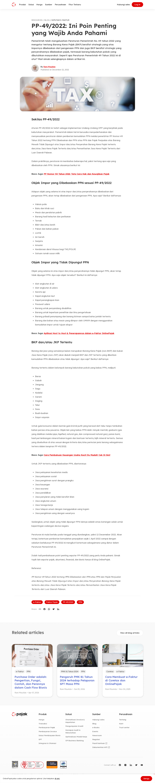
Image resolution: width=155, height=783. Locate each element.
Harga (41, 719)
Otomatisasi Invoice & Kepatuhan (75, 720)
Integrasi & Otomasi (47, 743)
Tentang (122, 719)
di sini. (57, 779)
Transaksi (43, 723)
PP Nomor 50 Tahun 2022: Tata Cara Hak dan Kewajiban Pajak (76, 174)
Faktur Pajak (52, 602)
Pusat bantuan (98, 743)
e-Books (96, 727)
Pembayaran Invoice (48, 731)
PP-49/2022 (68, 602)
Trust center (124, 727)
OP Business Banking (74, 740)
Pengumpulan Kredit (74, 726)
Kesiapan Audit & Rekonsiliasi (72, 731)
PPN (80, 602)
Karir (121, 723)
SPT (40, 739)
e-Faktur (37, 602)
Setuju (146, 778)
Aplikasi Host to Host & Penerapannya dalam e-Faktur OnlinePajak (79, 333)
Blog (94, 723)
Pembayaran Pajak (47, 727)
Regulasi (96, 739)
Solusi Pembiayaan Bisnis (49, 735)
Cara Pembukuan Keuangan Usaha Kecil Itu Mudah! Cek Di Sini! (77, 455)
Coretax (110, 671)
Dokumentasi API (99, 747)
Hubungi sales (123, 4)
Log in (137, 4)
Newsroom (97, 735)
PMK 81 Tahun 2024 (69, 671)
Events (95, 731)
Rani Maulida (49, 67)
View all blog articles (129, 633)
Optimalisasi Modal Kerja (76, 736)
